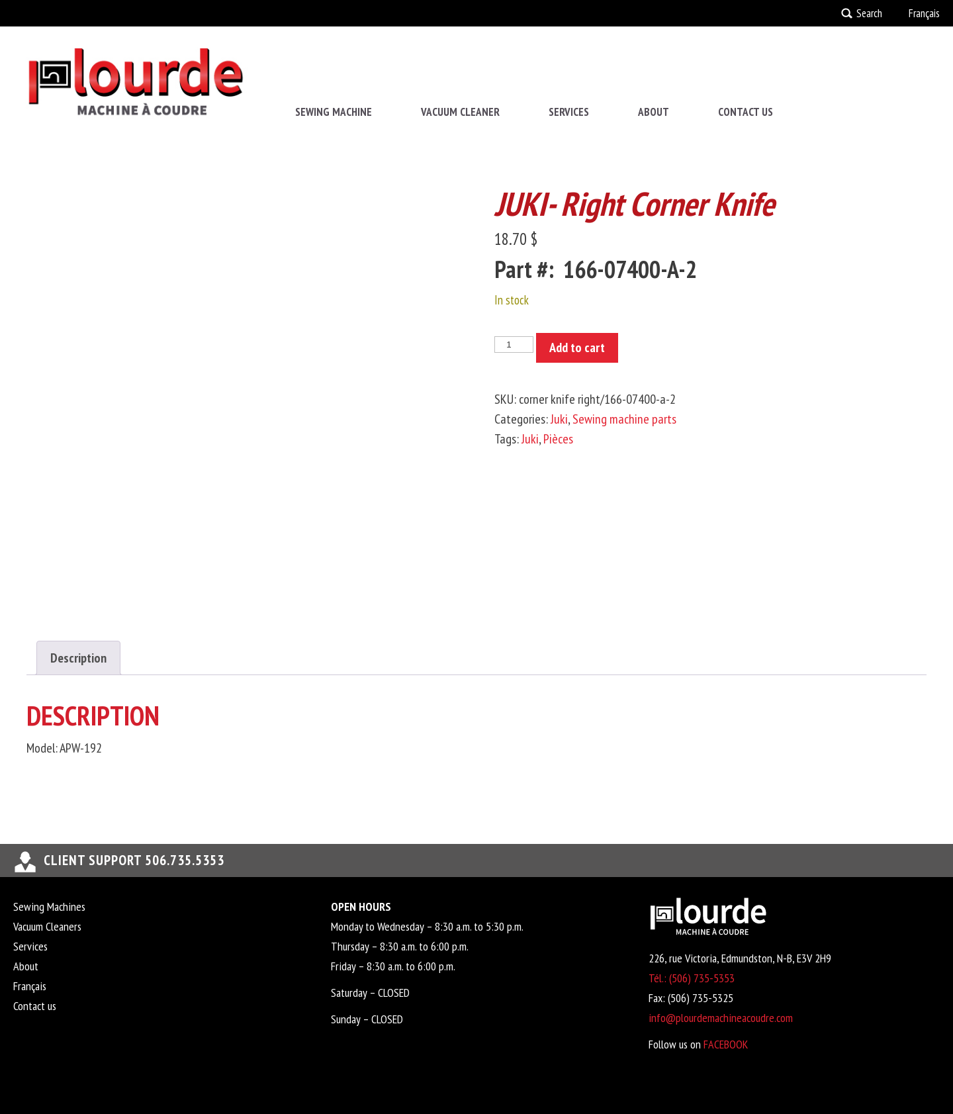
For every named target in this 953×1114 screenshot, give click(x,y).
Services (569, 112)
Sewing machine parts (624, 419)
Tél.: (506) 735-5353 (692, 978)
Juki (559, 419)
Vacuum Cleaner (460, 112)
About (653, 112)
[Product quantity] (513, 344)
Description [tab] (78, 658)
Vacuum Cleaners (47, 926)
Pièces (558, 438)
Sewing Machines (49, 906)
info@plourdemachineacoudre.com (721, 1017)
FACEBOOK (725, 1044)
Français (924, 13)
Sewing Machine (333, 112)
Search (869, 13)
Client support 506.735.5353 (134, 860)
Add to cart (577, 347)
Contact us (745, 112)
